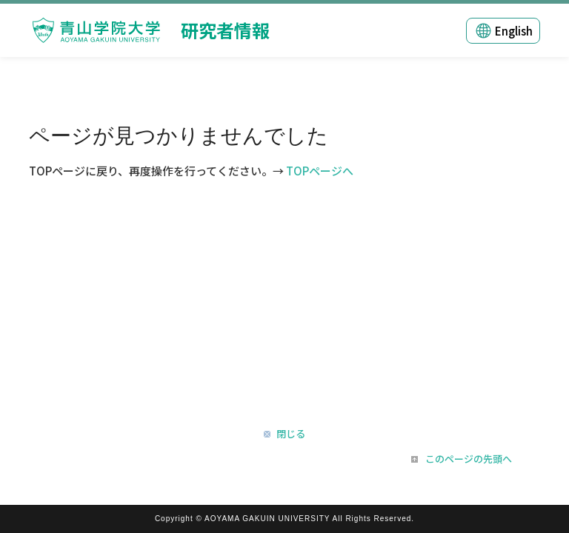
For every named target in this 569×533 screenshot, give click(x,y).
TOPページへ (319, 170)
